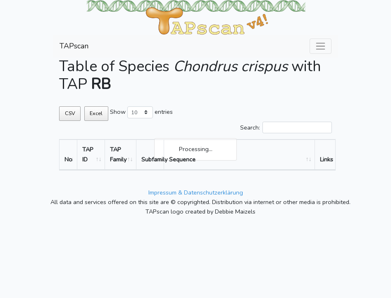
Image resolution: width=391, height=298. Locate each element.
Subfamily (152, 159)
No (68, 159)
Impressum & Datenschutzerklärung (195, 192)
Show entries (141, 112)
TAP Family (118, 154)
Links (326, 159)
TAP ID (87, 154)
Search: (286, 128)
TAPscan (74, 46)
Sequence (182, 159)
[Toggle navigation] (320, 46)
